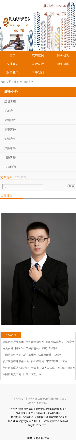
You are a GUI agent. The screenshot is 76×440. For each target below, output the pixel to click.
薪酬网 (32, 354)
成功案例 (38, 55)
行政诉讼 (10, 157)
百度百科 (8, 348)
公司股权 (10, 120)
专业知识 (12, 64)
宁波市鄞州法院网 (56, 361)
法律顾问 (10, 166)
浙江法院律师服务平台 (16, 361)
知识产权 (10, 138)
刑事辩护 (10, 129)
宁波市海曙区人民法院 (16, 367)
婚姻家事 (10, 148)
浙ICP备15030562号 (38, 438)
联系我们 (12, 72)
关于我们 (38, 72)
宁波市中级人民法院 (43, 367)
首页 (13, 55)
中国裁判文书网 (12, 374)
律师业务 (28, 81)
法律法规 (38, 64)
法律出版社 (44, 354)
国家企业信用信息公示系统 (31, 348)
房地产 (8, 110)
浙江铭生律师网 (66, 367)
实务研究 (63, 55)
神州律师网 (37, 361)
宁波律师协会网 (35, 341)
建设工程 (10, 101)
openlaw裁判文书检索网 (60, 341)
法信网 (57, 354)
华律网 (53, 348)
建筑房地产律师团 (13, 341)
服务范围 (63, 64)
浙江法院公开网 (32, 374)
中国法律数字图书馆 (14, 354)
